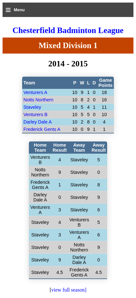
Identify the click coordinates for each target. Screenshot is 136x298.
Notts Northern (38, 99)
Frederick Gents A (41, 129)
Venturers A (35, 92)
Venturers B (35, 114)
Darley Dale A (37, 121)
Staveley (32, 107)
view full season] (68, 290)
